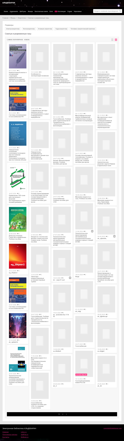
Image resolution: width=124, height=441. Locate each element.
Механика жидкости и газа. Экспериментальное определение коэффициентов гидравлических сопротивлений (38, 355)
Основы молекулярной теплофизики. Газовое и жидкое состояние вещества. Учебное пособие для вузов (84, 157)
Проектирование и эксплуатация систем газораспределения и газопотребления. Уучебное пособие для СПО (105, 267)
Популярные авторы (9, 426)
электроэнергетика (12, 29)
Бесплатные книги (41, 11)
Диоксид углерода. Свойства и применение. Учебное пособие (17, 237)
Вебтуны (23, 11)
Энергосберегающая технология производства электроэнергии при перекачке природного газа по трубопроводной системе (61, 78)
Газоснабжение (80, 330)
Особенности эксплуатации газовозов (40, 73)
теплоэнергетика (29, 29)
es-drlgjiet (100, 338)
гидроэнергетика (61, 29)
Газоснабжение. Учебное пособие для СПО (61, 196)
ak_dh (99, 372)
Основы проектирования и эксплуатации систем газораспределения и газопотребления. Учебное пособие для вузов (40, 194)
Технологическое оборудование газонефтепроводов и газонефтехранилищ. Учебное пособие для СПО (17, 380)
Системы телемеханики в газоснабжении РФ (17, 116)
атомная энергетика (45, 29)
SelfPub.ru (24, 426)
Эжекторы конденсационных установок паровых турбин (38, 273)
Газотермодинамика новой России (82, 364)
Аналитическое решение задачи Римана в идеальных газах (106, 161)
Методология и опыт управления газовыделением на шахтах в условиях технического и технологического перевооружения (104, 119)
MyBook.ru (24, 428)
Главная (5, 18)
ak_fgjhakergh (102, 305)
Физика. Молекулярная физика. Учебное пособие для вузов (61, 159)
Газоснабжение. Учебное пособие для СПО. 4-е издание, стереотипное (38, 396)
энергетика (22, 18)
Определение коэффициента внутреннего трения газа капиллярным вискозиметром (40, 151)
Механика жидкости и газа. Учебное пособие (83, 194)
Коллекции (62, 11)
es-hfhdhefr (57, 335)
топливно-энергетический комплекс (83, 29)
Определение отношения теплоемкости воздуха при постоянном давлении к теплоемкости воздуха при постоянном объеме (17, 155)
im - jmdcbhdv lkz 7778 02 (61, 301)
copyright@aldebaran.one (113, 419)
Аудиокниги (14, 11)
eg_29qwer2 (13, 273)
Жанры (30, 11)
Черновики (78, 11)
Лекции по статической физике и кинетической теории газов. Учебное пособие (39, 234)
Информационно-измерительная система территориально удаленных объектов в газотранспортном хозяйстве (106, 77)
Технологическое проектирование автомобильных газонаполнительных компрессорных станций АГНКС (62, 236)
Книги (6, 11)
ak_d (55, 369)
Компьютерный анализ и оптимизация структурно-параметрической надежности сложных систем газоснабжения (18, 77)
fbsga (77, 264)
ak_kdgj (78, 297)
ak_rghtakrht (13, 342)
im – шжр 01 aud (59, 266)
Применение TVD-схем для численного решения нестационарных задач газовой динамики (17, 199)
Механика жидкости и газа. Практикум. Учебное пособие (105, 198)
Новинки (5, 423)
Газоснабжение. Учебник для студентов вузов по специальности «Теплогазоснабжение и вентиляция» (40, 314)
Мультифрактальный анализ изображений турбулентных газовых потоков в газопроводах (84, 115)
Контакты (5, 428)
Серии (69, 11)
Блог (51, 11)
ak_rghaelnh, (101, 226)
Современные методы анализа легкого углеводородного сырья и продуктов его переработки (40, 111)
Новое (27, 40)
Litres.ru (24, 423)
